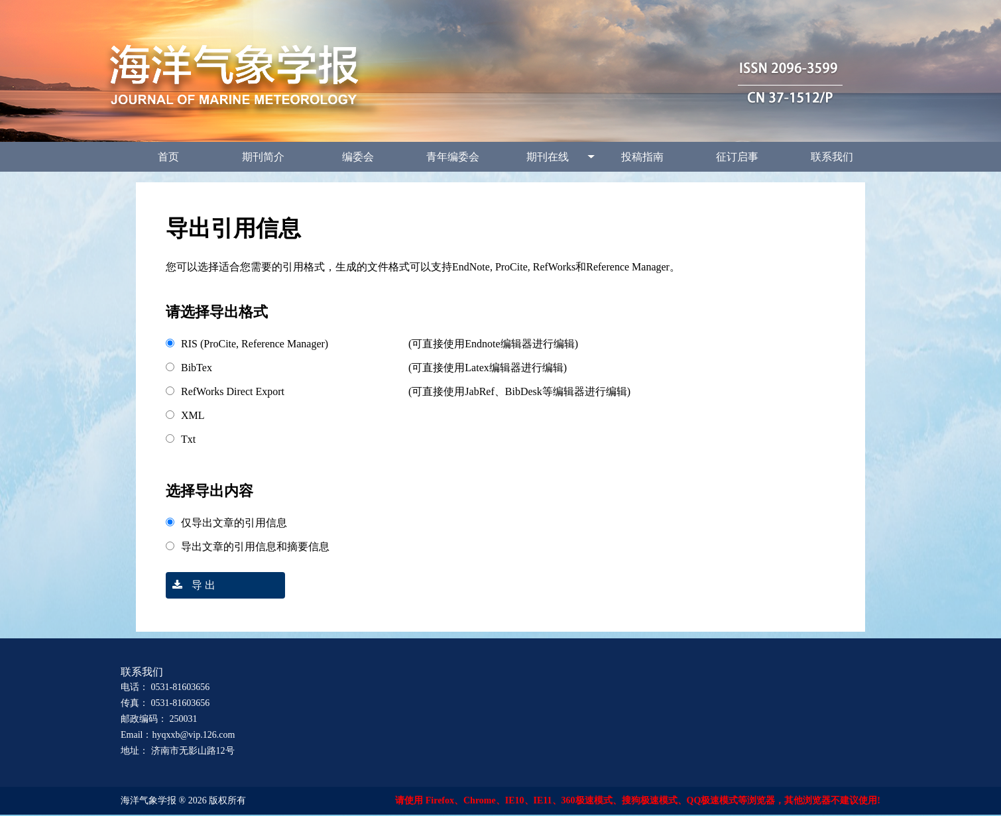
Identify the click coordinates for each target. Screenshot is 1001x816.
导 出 (190, 585)
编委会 (358, 156)
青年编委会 (452, 156)
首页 (168, 156)
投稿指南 (642, 156)
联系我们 (832, 156)
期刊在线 (547, 156)
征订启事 (737, 156)
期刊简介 (263, 156)
